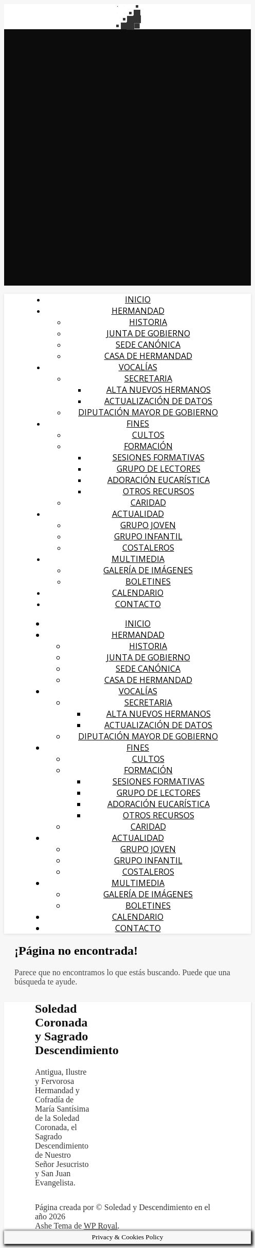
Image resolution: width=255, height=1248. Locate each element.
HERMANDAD (138, 310)
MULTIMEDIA (138, 559)
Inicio (138, 299)
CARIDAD (148, 502)
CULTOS (148, 434)
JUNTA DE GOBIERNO (148, 333)
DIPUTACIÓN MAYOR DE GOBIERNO (148, 412)
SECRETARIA (148, 378)
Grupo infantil (148, 536)
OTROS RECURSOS (158, 491)
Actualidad (138, 513)
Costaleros (148, 547)
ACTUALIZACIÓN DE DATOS (158, 401)
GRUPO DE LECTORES (159, 468)
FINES (137, 423)
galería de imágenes (148, 570)
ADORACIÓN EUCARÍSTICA (158, 480)
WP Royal (101, 1225)
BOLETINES (148, 581)
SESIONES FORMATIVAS (159, 457)
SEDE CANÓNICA (148, 344)
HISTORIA (148, 322)
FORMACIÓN (148, 446)
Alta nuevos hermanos (158, 389)
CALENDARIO (137, 592)
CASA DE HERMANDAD (148, 355)
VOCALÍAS (138, 367)
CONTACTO (138, 604)
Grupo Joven (148, 525)
